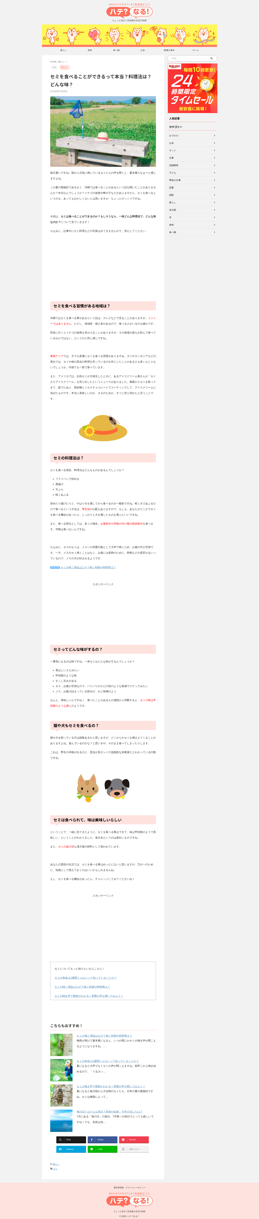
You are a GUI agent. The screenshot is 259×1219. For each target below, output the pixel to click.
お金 (143, 50)
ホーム (195, 50)
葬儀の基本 (169, 50)
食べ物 (116, 50)
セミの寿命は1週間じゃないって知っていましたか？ (86, 977)
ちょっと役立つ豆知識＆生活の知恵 (129, 1209)
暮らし (63, 50)
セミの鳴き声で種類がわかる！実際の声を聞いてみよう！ (89, 995)
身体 (90, 50)
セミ (55, 1167)
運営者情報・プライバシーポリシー (129, 1185)
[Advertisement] (103, 269)
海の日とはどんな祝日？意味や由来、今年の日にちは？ (110, 1110)
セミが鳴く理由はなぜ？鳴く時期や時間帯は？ (88, 567)
